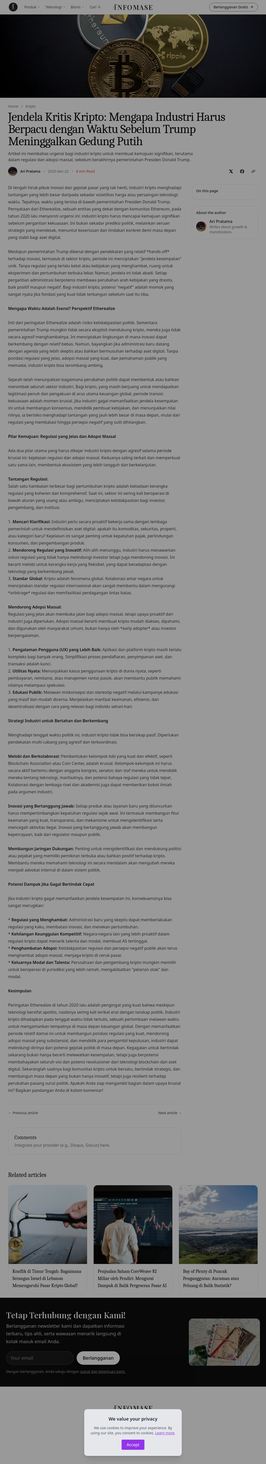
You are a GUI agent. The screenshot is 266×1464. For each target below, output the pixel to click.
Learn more (164, 1432)
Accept (133, 1444)
